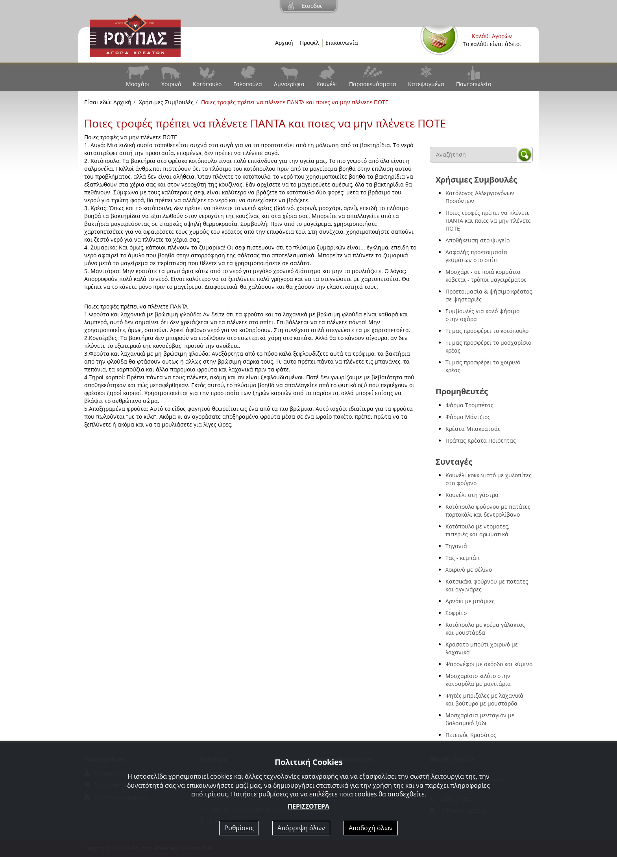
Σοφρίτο (456, 613)
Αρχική (284, 42)
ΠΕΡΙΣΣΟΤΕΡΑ (308, 806)
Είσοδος (312, 5)
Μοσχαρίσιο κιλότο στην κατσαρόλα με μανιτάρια (478, 679)
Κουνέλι (326, 84)
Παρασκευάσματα (372, 84)
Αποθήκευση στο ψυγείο (477, 240)
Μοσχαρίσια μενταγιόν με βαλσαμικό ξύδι (479, 719)
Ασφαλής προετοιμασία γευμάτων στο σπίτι (476, 256)
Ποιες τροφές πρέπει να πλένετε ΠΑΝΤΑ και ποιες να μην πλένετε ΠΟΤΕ (488, 220)
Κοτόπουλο (207, 84)
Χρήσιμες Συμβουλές (166, 102)
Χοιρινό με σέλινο (468, 569)
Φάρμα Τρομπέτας (469, 405)
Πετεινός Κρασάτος (470, 735)
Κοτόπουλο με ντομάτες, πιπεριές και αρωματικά (477, 530)
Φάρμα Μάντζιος (467, 417)
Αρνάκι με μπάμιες (470, 601)
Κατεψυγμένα (426, 84)
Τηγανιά (456, 546)
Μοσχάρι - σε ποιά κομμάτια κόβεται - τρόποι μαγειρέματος (485, 275)
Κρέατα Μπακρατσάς (473, 428)
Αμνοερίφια (289, 84)
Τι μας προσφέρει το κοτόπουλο (486, 330)
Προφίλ (309, 42)
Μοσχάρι (138, 84)
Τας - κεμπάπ (462, 557)
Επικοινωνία (341, 42)
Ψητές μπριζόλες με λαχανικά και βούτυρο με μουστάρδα (484, 699)
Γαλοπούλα (247, 84)
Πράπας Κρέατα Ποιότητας (480, 440)
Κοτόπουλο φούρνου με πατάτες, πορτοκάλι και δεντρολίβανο (488, 510)
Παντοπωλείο (473, 84)
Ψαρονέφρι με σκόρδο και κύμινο (488, 664)
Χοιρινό (171, 84)
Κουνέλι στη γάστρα (472, 495)
